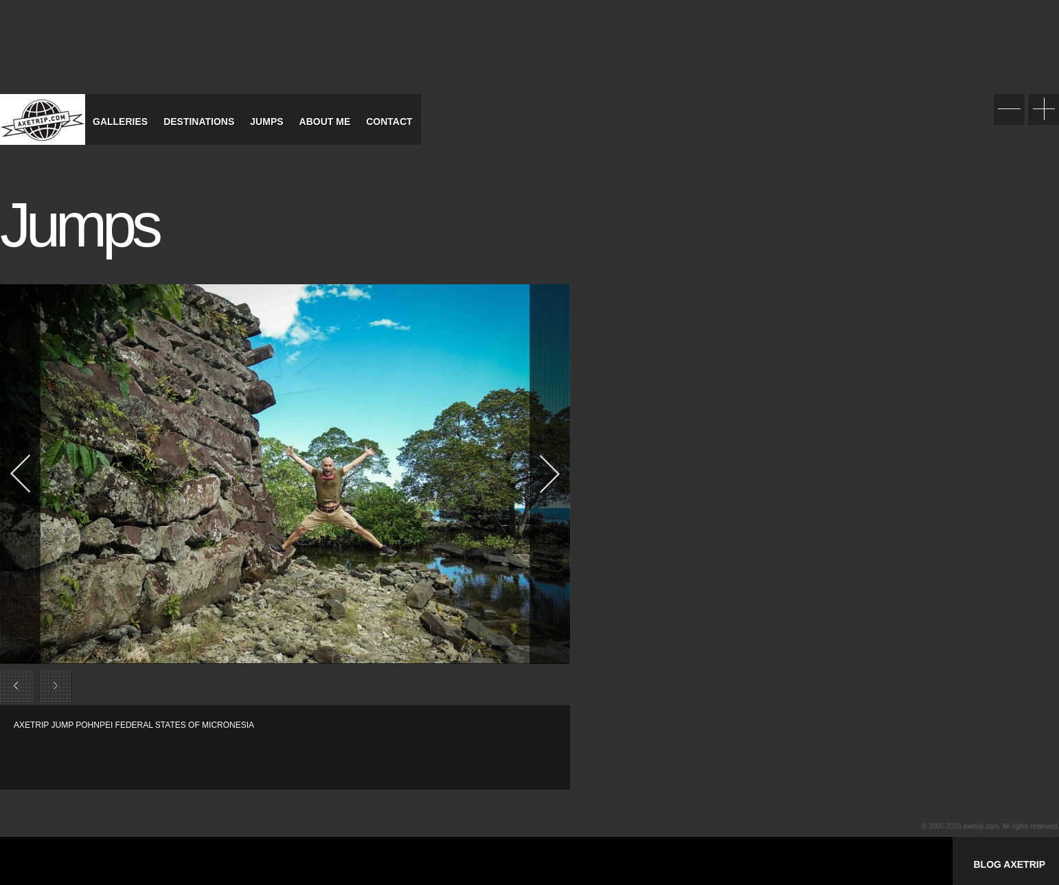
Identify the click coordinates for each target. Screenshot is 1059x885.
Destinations (198, 121)
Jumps (266, 121)
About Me (325, 121)
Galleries (120, 121)
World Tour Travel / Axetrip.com (42, 119)
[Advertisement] (174, 751)
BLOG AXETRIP (1009, 864)
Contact (389, 121)
